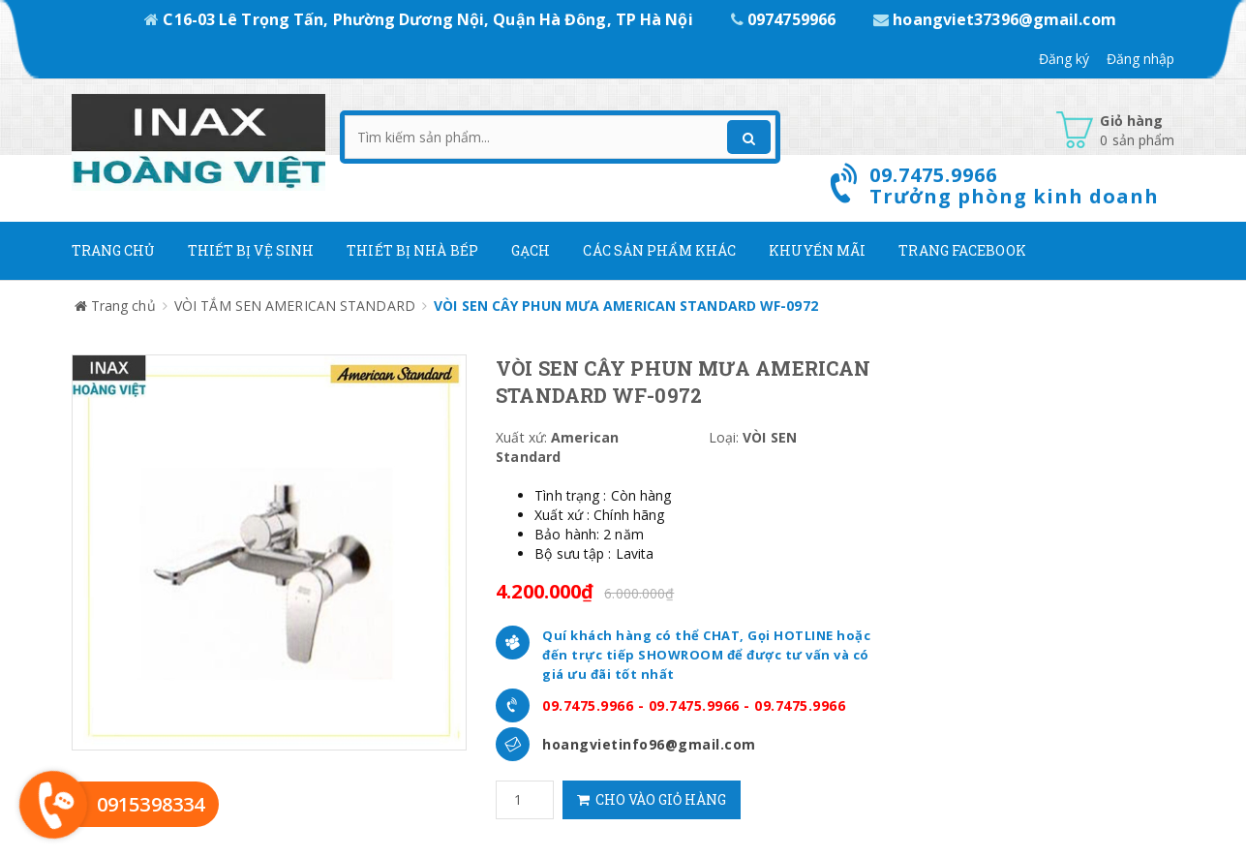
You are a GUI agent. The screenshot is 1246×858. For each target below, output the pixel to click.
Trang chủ (113, 250)
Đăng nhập (1141, 58)
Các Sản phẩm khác (659, 250)
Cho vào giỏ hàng (651, 799)
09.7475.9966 (587, 705)
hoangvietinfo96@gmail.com (649, 744)
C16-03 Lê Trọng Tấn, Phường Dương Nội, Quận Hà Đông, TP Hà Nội (420, 19)
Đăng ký (1064, 58)
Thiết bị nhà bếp (412, 250)
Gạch (530, 250)
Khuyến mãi (817, 250)
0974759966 (785, 19)
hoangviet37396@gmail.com (994, 19)
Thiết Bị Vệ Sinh (251, 250)
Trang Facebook (961, 250)
